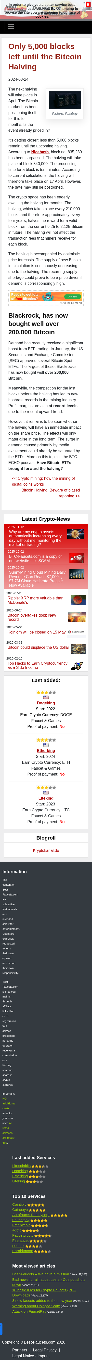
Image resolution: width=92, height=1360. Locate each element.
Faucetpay (20, 1220)
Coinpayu (20, 1209)
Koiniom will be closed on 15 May (37, 632)
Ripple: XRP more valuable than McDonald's (35, 600)
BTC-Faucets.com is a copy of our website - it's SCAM (35, 558)
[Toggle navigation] (11, 26)
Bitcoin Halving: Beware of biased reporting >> (51, 493)
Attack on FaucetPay (29, 1311)
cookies (41, 16)
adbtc (16, 1230)
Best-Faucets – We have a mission (40, 1274)
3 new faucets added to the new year (42, 1300)
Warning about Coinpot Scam (36, 1306)
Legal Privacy (45, 1350)
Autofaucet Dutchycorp (31, 1215)
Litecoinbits (21, 1166)
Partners (19, 1350)
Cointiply (19, 1204)
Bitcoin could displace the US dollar (38, 647)
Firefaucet (20, 1240)
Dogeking (46, 703)
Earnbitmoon (22, 1251)
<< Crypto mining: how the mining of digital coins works (43, 481)
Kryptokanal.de (46, 850)
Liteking (46, 798)
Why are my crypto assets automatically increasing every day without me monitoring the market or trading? (35, 538)
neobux (18, 1245)
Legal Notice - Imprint (31, 1356)
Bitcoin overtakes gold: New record (32, 617)
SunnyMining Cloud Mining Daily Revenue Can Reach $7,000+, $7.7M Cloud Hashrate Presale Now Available (37, 578)
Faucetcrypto (23, 1235)
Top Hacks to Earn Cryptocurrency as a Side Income (37, 665)
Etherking (46, 751)
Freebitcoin (21, 1225)
